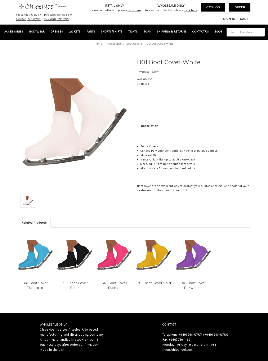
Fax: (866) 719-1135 (56, 19)
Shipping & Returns (171, 31)
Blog (218, 31)
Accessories (13, 31)
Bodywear (37, 31)
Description (149, 126)
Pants (90, 31)
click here (134, 10)
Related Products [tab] (34, 222)
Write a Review (148, 72)
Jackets (74, 31)
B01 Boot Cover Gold (154, 283)
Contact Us (200, 31)
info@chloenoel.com (58, 15)
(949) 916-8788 (216, 334)
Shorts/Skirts (111, 31)
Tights (133, 31)
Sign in (229, 19)
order (239, 7)
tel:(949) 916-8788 (28, 19)
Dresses (56, 31)
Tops (147, 31)
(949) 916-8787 (31, 15)
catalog (213, 7)
